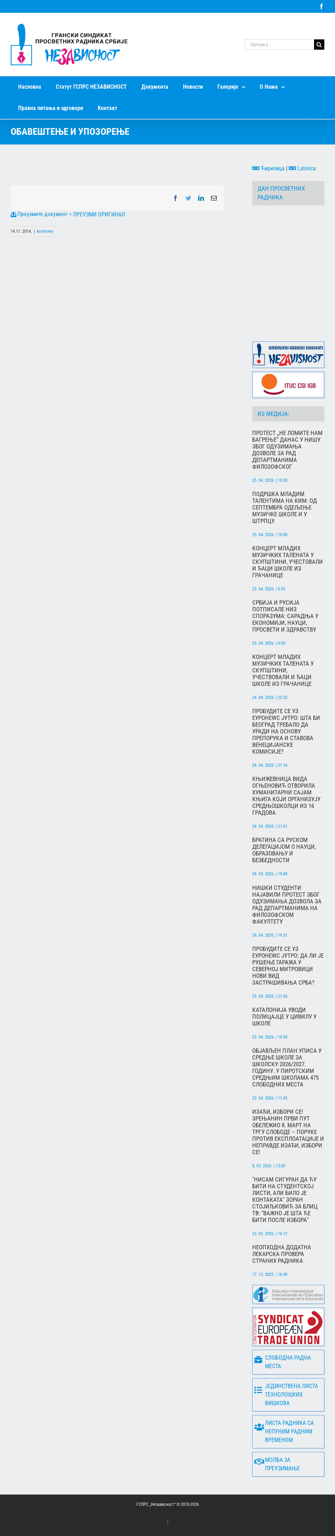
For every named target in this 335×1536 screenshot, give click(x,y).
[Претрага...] (279, 44)
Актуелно (45, 231)
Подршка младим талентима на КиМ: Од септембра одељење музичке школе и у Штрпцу (284, 507)
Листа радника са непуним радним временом (284, 1431)
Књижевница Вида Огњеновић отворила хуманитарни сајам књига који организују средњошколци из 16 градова (286, 796)
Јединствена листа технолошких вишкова (286, 1394)
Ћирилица (268, 168)
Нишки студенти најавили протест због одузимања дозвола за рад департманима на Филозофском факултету (287, 905)
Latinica (302, 168)
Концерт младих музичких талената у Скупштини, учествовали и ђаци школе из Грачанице (283, 670)
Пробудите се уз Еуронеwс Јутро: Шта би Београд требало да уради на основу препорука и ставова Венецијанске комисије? (286, 731)
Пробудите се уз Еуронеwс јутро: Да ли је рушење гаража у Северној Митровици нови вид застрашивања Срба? (288, 966)
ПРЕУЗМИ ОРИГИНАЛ (99, 214)
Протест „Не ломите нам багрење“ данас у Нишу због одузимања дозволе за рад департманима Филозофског (287, 450)
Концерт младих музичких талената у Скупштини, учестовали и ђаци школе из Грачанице (287, 562)
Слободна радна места (282, 1362)
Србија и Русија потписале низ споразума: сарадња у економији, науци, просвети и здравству (285, 616)
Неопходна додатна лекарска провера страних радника (281, 1254)
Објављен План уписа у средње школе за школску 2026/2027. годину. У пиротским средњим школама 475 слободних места (287, 1067)
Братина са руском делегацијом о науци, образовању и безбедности (284, 850)
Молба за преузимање (277, 1464)
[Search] (319, 44)
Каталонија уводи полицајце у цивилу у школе (284, 1017)
